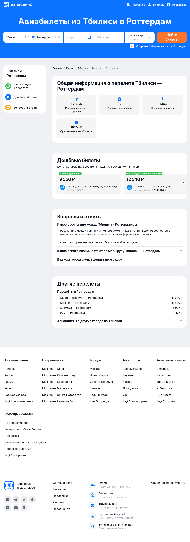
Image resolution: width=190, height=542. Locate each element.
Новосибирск (99, 375)
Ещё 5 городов (100, 401)
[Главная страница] (18, 5)
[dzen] (8, 508)
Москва (95, 369)
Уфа (125, 395)
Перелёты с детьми (17, 448)
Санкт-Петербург (101, 382)
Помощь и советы (18, 414)
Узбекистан (164, 388)
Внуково (128, 375)
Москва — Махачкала (57, 388)
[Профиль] (155, 4)
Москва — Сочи (53, 369)
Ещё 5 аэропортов (135, 401)
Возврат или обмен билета (22, 429)
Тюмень (95, 388)
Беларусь (163, 369)
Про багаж (11, 435)
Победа (9, 369)
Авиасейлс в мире (171, 360)
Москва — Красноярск (57, 382)
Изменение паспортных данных (26, 442)
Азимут (9, 382)
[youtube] (16, 508)
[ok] (24, 508)
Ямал (8, 388)
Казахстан (164, 375)
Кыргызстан (165, 395)
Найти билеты (171, 37)
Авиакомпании (16, 360)
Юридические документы (168, 483)
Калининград (99, 395)
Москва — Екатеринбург (59, 401)
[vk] (8, 499)
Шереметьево (132, 369)
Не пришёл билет (16, 422)
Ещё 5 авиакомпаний (18, 401)
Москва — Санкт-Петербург (61, 395)
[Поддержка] (176, 4)
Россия (9, 375)
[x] (24, 499)
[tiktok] (32, 499)
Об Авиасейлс (62, 483)
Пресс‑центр (61, 509)
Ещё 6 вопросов (15, 455)
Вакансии (59, 489)
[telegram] (16, 499)
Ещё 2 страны (166, 401)
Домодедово (131, 388)
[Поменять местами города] (33, 37)
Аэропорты (131, 360)
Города (95, 360)
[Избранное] (135, 4)
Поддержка (61, 496)
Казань (127, 382)
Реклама (59, 502)
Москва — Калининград (58, 375)
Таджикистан (166, 382)
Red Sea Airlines (15, 395)
